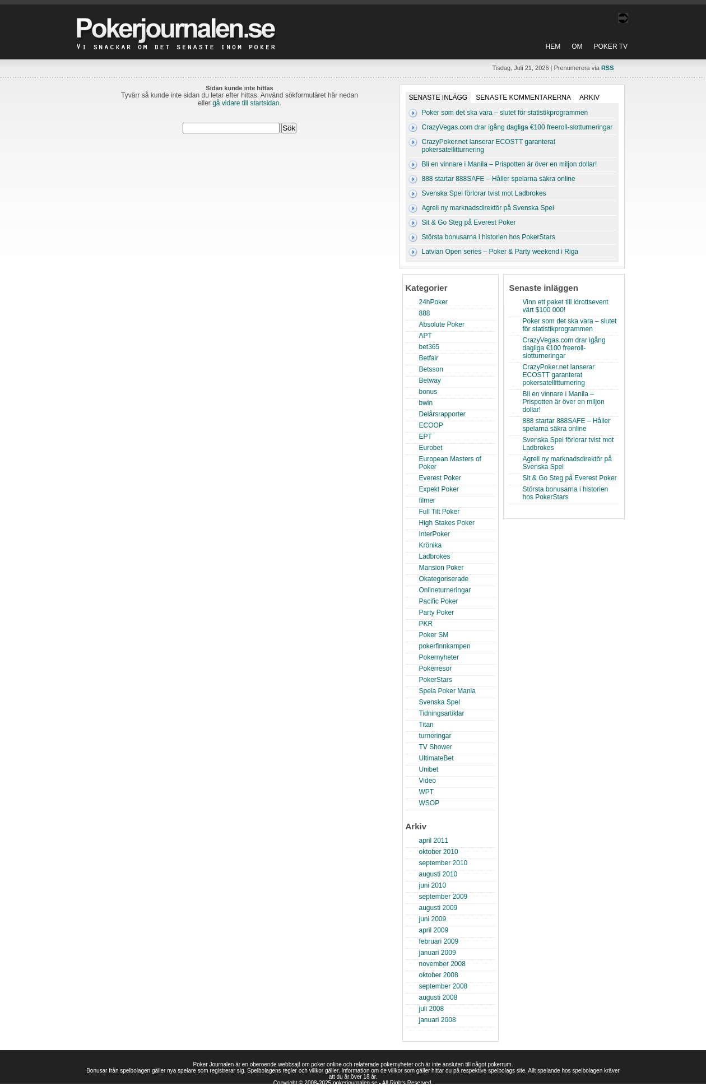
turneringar (435, 736)
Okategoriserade (444, 579)
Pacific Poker (438, 601)
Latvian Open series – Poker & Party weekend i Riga (500, 252)
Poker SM (434, 635)
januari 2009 (437, 953)
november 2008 (442, 964)
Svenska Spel (439, 702)
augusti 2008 (438, 997)
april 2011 (434, 840)
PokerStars (435, 680)
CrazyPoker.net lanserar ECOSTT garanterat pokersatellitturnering (559, 375)
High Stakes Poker (447, 523)
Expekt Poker (439, 489)
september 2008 (443, 986)
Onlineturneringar (445, 590)
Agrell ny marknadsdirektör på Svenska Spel (488, 208)
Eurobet (431, 448)
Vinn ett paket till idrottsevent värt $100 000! (566, 306)
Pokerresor (435, 668)
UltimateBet (436, 758)
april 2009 (434, 930)
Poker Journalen (178, 25)
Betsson (431, 369)
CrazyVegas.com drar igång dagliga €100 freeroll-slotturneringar (517, 127)
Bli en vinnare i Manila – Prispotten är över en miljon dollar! (509, 164)
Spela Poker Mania (447, 691)
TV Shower (435, 747)
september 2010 (443, 863)
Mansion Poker (441, 568)
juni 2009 (433, 919)
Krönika (430, 545)
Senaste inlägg (438, 97)
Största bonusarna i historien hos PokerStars (488, 237)
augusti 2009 (438, 908)
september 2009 (443, 897)
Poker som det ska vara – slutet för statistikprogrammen (505, 113)
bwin (426, 403)
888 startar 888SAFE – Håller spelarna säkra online (498, 179)
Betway (430, 380)
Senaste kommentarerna (523, 97)
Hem (553, 46)
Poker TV (611, 46)
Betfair (429, 358)
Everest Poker (440, 478)
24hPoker (433, 302)
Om (577, 46)
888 (424, 313)
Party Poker (436, 612)
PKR (426, 624)
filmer (427, 500)
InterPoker (434, 534)
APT (425, 336)
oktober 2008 (438, 975)
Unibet (429, 769)
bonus (428, 392)
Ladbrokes (434, 556)
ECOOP (431, 425)
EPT (425, 436)
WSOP (429, 803)
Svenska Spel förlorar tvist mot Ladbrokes (484, 193)
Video (427, 781)
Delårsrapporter (442, 414)
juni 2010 (433, 885)
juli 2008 (431, 1009)
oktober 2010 (438, 852)
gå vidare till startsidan (245, 103)
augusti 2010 (438, 874)
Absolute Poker (442, 324)
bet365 (429, 347)
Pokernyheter (439, 657)
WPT (426, 792)
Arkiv (589, 97)
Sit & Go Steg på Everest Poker (469, 222)
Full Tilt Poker (439, 512)
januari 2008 (437, 1020)
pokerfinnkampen (445, 646)
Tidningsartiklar (442, 713)
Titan (426, 724)
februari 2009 (439, 941)
